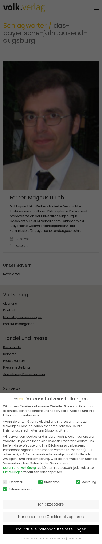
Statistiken (49, 481)
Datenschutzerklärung (19, 467)
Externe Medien (17, 488)
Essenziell (13, 481)
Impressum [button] (74, 537)
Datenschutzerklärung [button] (53, 537)
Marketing (86, 481)
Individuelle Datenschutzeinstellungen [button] (51, 528)
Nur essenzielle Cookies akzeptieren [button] (51, 515)
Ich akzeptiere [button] (51, 503)
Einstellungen (13, 471)
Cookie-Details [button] (29, 537)
